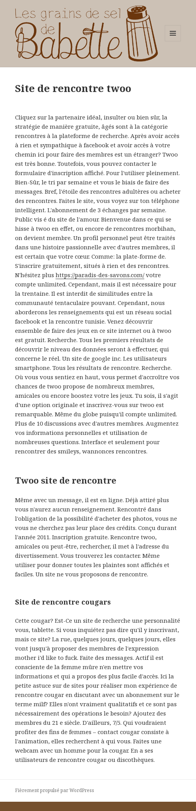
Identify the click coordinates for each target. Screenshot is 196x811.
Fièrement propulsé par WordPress (54, 790)
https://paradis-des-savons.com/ (100, 275)
